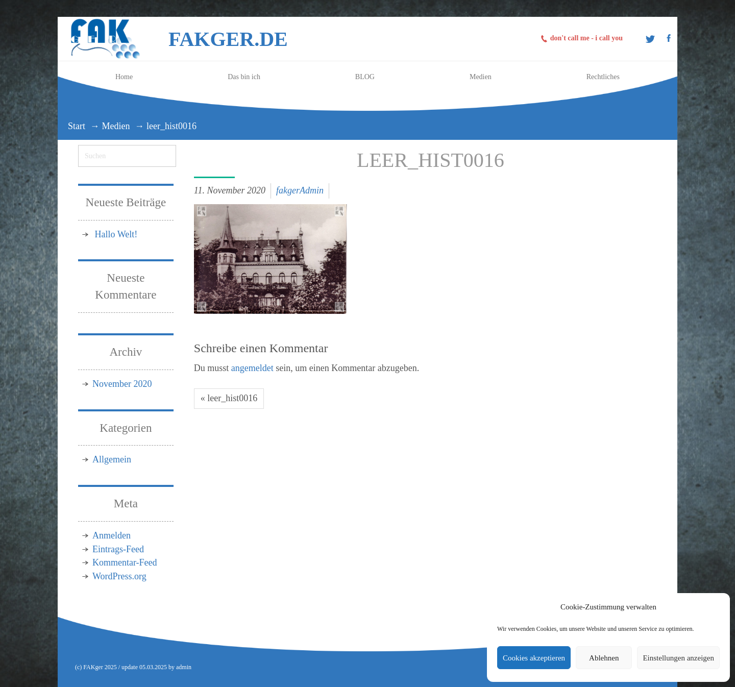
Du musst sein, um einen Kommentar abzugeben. (306, 368)
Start (76, 126)
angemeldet (252, 368)
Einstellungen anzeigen (678, 658)
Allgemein (111, 459)
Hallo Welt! (116, 234)
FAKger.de (228, 39)
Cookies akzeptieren (534, 658)
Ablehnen (604, 658)
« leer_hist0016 (229, 398)
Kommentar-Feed (124, 562)
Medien (116, 126)
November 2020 (122, 384)
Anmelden (111, 535)
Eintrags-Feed (118, 549)
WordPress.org (119, 576)
